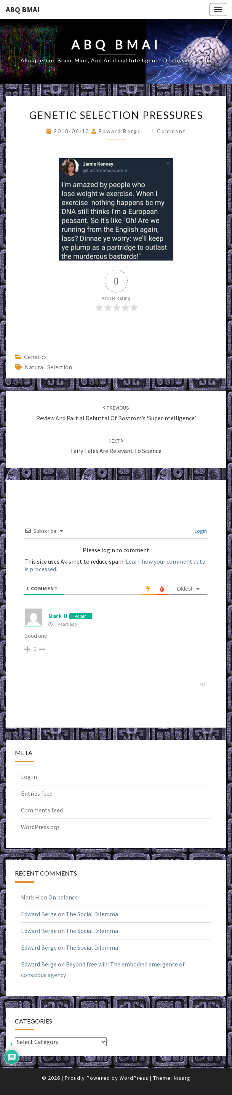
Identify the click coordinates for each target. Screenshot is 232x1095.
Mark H (57, 616)
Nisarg (182, 1077)
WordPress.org (40, 827)
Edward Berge (120, 131)
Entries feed (37, 793)
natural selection (48, 367)
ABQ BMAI (23, 9)
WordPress (134, 1077)
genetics (35, 357)
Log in (29, 776)
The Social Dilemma (92, 914)
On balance (63, 897)
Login (200, 531)
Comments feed (42, 810)
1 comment (168, 131)
